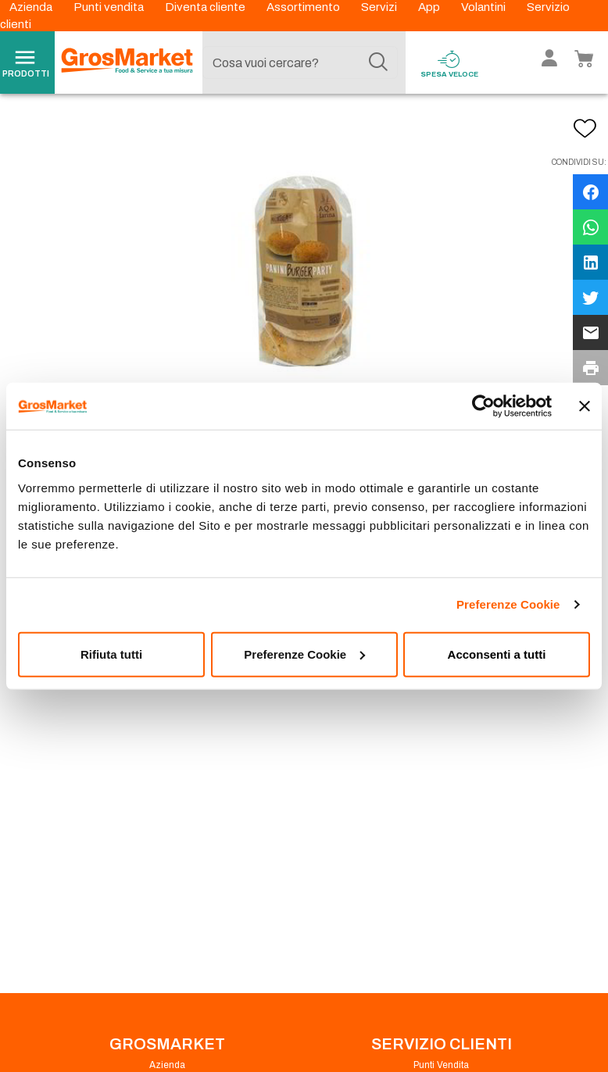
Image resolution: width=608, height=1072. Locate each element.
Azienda (32, 7)
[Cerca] (378, 62)
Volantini (484, 7)
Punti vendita (109, 7)
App (430, 7)
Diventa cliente (206, 7)
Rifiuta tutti (111, 653)
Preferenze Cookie (508, 604)
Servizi (380, 7)
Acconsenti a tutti (497, 653)
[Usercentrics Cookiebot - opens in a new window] (483, 406)
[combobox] (299, 62)
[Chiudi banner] (584, 406)
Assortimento (304, 7)
